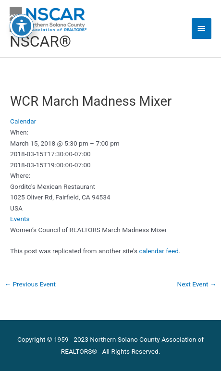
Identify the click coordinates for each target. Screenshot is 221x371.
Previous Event (30, 284)
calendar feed (159, 251)
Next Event (197, 284)
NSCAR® (40, 41)
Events (19, 219)
